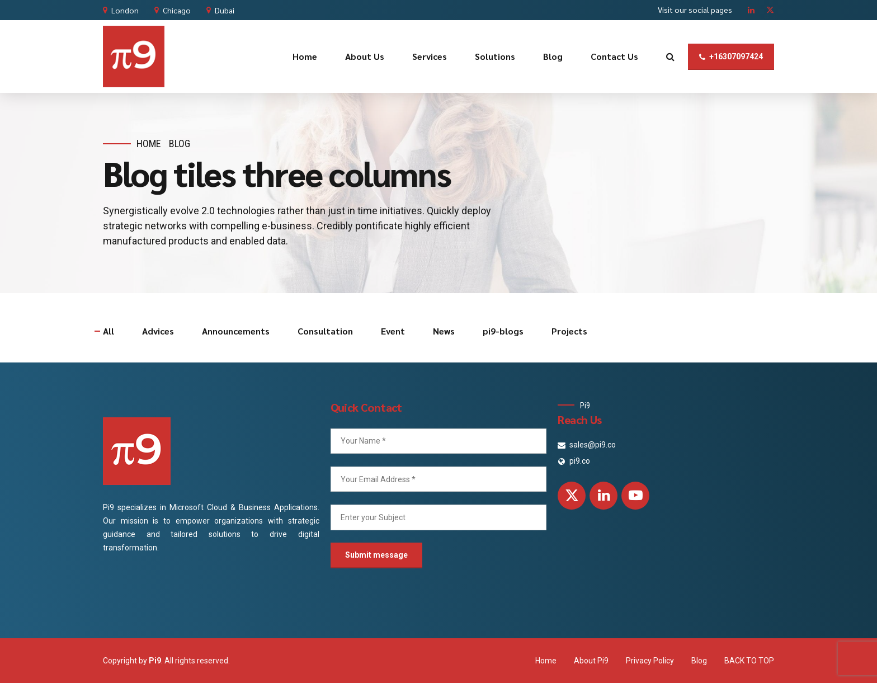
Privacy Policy (650, 660)
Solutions (495, 56)
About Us (364, 56)
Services (429, 56)
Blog (553, 56)
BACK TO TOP (749, 660)
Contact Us (614, 56)
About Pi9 (591, 660)
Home (305, 56)
